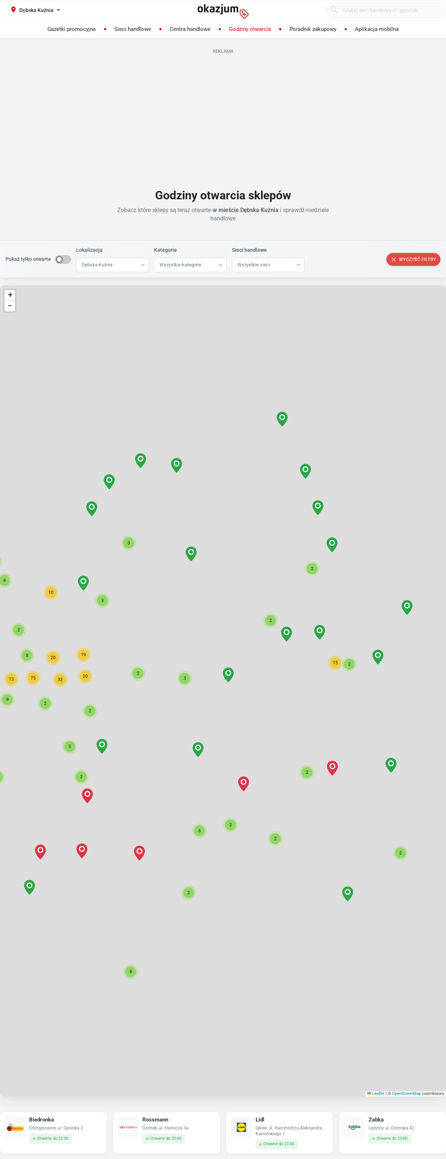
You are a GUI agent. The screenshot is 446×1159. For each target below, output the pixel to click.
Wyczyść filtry (413, 259)
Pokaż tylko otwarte (28, 259)
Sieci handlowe (249, 250)
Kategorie (165, 250)
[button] (228, 674)
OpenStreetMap (406, 1093)
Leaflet (376, 1093)
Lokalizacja (89, 250)
